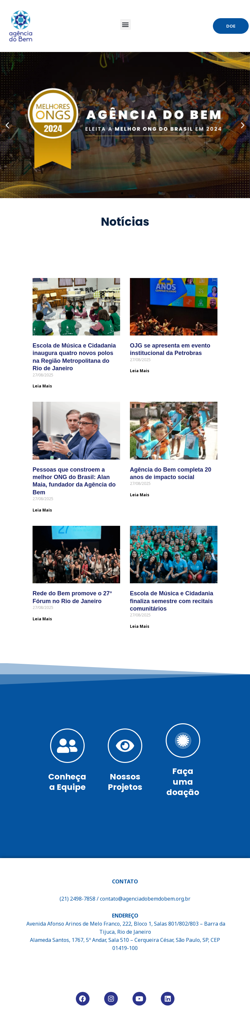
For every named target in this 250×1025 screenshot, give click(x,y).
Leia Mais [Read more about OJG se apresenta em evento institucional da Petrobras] (139, 370)
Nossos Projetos (125, 782)
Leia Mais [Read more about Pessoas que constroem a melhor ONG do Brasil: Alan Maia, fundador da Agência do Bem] (42, 510)
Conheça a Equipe (67, 782)
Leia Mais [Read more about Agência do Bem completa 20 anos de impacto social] (139, 495)
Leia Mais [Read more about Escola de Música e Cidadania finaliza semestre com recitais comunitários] (139, 626)
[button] (125, 24)
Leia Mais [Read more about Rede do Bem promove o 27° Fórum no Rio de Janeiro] (42, 618)
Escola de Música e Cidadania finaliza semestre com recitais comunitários (171, 601)
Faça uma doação (182, 782)
